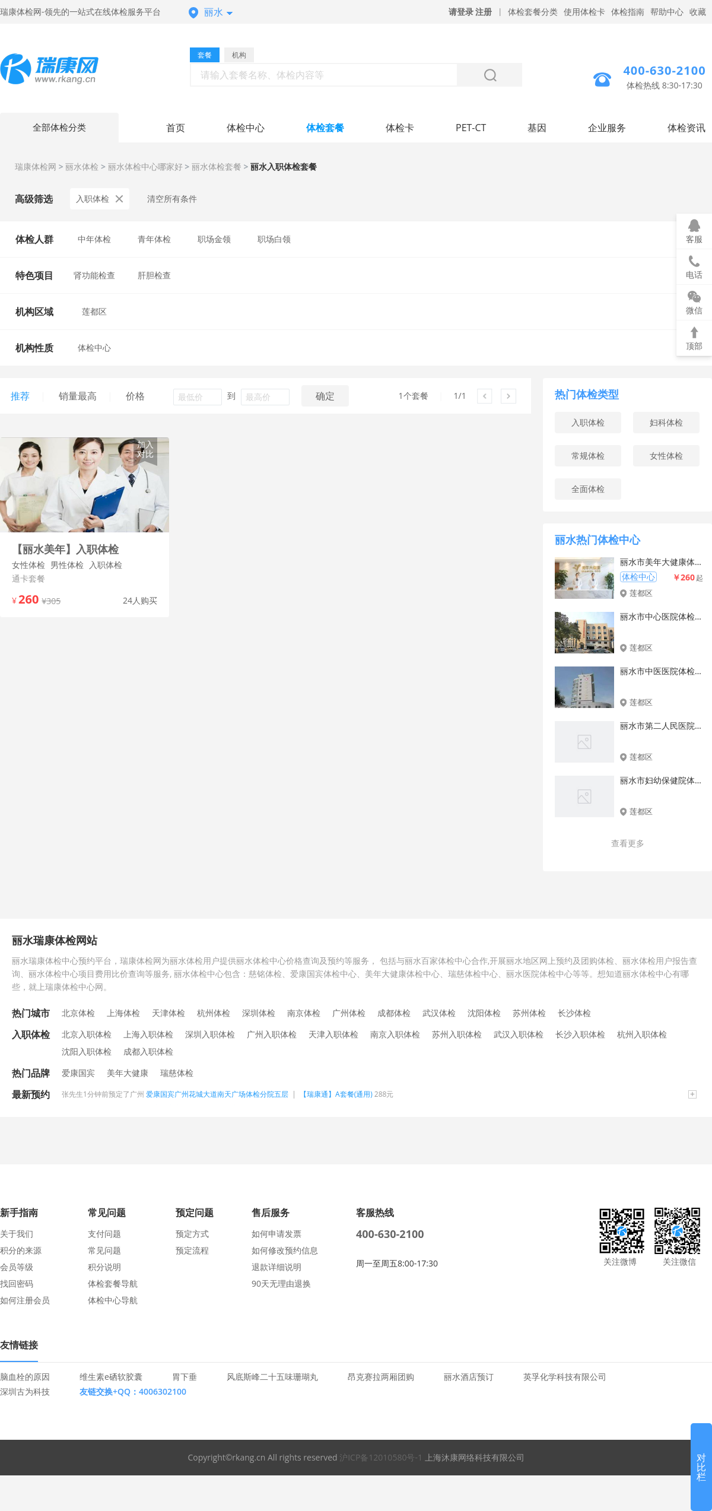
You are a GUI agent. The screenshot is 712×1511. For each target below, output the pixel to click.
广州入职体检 (272, 1034)
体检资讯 (686, 127)
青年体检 (154, 239)
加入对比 (145, 449)
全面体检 (588, 488)
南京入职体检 (395, 1034)
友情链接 (19, 1344)
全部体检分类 (59, 127)
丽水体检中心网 (59, 70)
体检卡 (400, 127)
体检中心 (246, 127)
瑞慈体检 (176, 1072)
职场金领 (214, 239)
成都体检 (394, 1012)
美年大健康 (127, 1072)
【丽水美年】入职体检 (65, 549)
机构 (239, 55)
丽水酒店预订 (469, 1376)
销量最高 (78, 395)
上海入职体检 (148, 1034)
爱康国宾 (78, 1072)
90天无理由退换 (281, 1283)
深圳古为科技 (25, 1391)
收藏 (697, 11)
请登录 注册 (470, 11)
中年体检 (94, 239)
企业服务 (607, 127)
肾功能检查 (94, 275)
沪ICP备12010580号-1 (380, 1457)
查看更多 (627, 843)
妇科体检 (666, 422)
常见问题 (104, 1250)
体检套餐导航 (113, 1283)
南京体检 (303, 1012)
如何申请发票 (276, 1233)
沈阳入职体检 (87, 1051)
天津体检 (168, 1012)
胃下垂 (184, 1376)
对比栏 (701, 1467)
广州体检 (348, 1012)
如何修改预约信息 (285, 1250)
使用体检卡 (584, 11)
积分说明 (104, 1266)
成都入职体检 (148, 1051)
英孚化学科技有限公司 (564, 1376)
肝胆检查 (154, 275)
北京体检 (78, 1012)
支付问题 (104, 1233)
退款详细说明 (276, 1266)
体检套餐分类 (533, 11)
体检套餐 (325, 127)
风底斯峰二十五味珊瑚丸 (272, 1376)
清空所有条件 (172, 198)
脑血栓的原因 (25, 1376)
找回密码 (16, 1283)
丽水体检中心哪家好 (145, 166)
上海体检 (123, 1012)
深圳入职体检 (210, 1034)
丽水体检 (81, 166)
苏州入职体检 (457, 1034)
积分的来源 (21, 1250)
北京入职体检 (87, 1034)
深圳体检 (258, 1012)
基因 (536, 127)
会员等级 (16, 1266)
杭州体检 (213, 1012)
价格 (135, 395)
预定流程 (192, 1250)
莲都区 (94, 311)
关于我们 (16, 1233)
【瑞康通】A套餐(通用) (336, 1094)
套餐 (205, 55)
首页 (175, 127)
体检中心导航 (113, 1300)
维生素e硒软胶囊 (111, 1376)
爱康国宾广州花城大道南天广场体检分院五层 (217, 1094)
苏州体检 (529, 1012)
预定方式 (192, 1233)
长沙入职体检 (580, 1034)
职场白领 (274, 239)
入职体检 (99, 198)
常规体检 (588, 455)
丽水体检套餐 (216, 166)
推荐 (20, 395)
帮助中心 (667, 11)
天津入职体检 (333, 1034)
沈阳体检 (484, 1012)
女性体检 (666, 455)
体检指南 (627, 11)
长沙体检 (574, 1012)
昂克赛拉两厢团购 (381, 1376)
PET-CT (471, 127)
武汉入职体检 (518, 1034)
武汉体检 (439, 1012)
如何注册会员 (25, 1300)
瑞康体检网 (35, 166)
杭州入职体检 (642, 1034)
